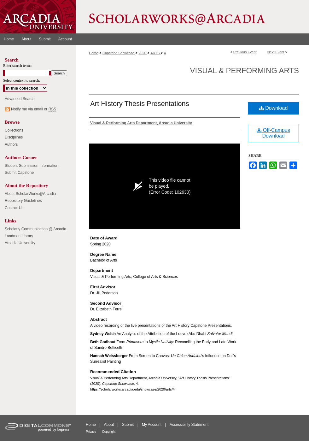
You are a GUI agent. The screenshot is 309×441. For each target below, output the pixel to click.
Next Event (275, 52)
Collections (14, 130)
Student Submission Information (31, 165)
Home (93, 53)
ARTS (155, 53)
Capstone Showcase (118, 53)
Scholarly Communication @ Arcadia (35, 229)
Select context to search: (21, 80)
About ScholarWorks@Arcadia (30, 193)
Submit (128, 424)
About (109, 424)
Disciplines (14, 137)
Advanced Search (20, 99)
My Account (152, 424)
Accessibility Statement (189, 424)
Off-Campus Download (273, 132)
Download (273, 108)
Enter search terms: (17, 65)
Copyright (109, 431)
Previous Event (245, 52)
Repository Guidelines (23, 200)
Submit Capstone (19, 172)
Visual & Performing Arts (244, 70)
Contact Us (14, 208)
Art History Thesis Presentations (139, 104)
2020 (142, 53)
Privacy (91, 431)
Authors (11, 144)
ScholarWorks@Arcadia (192, 16)
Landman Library (19, 236)
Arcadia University (20, 243)
